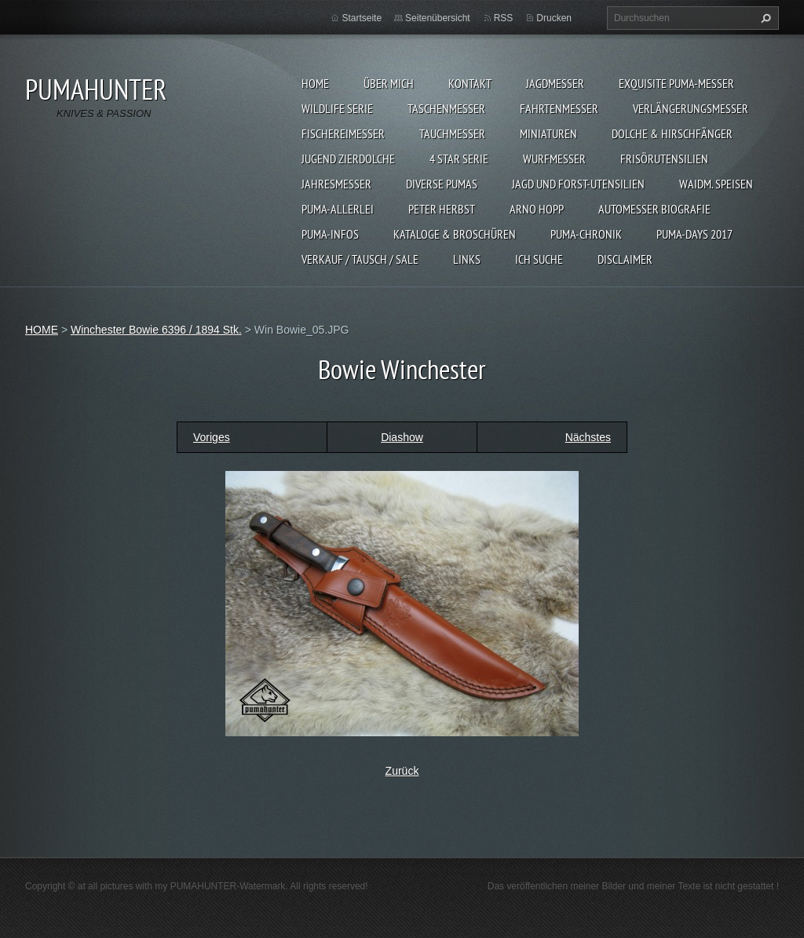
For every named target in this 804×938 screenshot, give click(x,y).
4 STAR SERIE (458, 158)
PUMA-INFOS (330, 234)
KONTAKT (470, 83)
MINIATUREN (548, 133)
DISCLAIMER (625, 259)
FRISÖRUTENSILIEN (664, 158)
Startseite (362, 18)
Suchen (764, 18)
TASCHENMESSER (446, 108)
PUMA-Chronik (586, 234)
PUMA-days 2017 (694, 234)
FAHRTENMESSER (559, 108)
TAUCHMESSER (452, 133)
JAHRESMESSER (336, 184)
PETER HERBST (441, 209)
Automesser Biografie (654, 209)
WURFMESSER (554, 158)
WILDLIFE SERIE (337, 108)
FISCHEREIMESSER (343, 133)
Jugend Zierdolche (348, 158)
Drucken (554, 18)
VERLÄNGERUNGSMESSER (690, 108)
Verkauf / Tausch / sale (360, 259)
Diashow (402, 437)
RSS (503, 18)
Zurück (402, 771)
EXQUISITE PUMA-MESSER (676, 83)
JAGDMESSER (555, 83)
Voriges (211, 437)
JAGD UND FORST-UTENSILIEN (578, 184)
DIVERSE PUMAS (441, 184)
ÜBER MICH (389, 83)
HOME (315, 83)
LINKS (467, 259)
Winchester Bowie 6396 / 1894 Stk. (156, 329)
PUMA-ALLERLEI (338, 209)
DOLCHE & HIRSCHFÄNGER (672, 133)
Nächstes (588, 437)
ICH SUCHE (539, 259)
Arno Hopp (537, 209)
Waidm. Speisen (716, 184)
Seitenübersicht (437, 18)
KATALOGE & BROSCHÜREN (454, 234)
